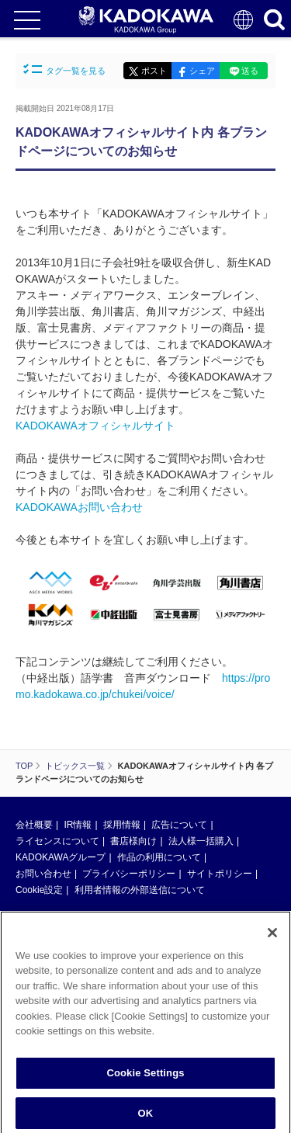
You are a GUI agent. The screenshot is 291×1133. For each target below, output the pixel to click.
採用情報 (121, 824)
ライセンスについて (57, 841)
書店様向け (133, 841)
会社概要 (34, 824)
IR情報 (78, 824)
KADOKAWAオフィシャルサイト (95, 425)
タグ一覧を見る (64, 69)
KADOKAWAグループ (61, 857)
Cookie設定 (39, 890)
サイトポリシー (219, 873)
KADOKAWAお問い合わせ (79, 507)
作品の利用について (159, 857)
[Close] (272, 943)
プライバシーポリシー (128, 873)
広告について (179, 824)
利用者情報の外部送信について (139, 890)
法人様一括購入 (201, 841)
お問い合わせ (43, 873)
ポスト (154, 70)
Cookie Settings (145, 1083)
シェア (202, 70)
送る (249, 70)
